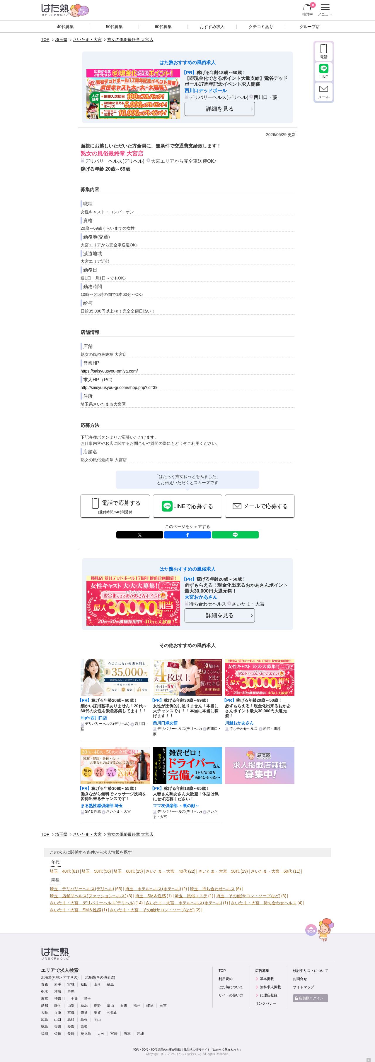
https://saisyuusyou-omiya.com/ (109, 371)
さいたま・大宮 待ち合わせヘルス (263, 902)
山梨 (70, 1005)
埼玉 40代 (60, 871)
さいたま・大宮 (87, 39)
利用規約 (226, 979)
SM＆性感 (93, 811)
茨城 (57, 991)
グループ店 (309, 26)
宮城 (70, 984)
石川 (123, 1005)
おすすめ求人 (212, 26)
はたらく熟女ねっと (188, 1054)
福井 (136, 1005)
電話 (324, 57)
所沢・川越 (272, 729)
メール (324, 97)
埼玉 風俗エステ (191, 895)
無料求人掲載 (270, 987)
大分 (100, 1034)
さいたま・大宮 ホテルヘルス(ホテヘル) (184, 902)
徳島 (44, 1027)
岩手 (57, 984)
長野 (97, 1005)
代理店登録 (268, 995)
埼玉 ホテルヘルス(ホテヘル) (153, 888)
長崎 (70, 1034)
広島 (44, 1020)
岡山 (97, 1020)
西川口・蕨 (265, 97)
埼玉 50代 (92, 871)
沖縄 (140, 1034)
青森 (44, 984)
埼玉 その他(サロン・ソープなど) (248, 895)
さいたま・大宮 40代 (166, 871)
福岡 (44, 1034)
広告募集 (262, 971)
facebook (187, 534)
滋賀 (97, 1012)
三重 (163, 1005)
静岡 (57, 1005)
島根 (84, 1020)
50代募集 (114, 26)
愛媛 (70, 1027)
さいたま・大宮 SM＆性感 (75, 909)
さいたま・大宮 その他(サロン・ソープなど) (152, 909)
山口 (57, 1020)
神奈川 (59, 998)
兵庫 (57, 1012)
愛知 (44, 1005)
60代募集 (163, 26)
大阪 (44, 1012)
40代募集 (65, 26)
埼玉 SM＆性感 (150, 895)
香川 (57, 1027)
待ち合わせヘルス (207, 603)
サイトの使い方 (231, 995)
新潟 (84, 1005)
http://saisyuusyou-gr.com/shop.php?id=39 (119, 387)
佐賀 (57, 1034)
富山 (110, 1005)
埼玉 (87, 998)
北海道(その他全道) (100, 977)
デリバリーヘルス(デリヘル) (218, 97)
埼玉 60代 (124, 871)
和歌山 (112, 1012)
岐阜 (150, 1005)
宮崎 (113, 1034)
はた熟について (231, 987)
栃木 (44, 991)
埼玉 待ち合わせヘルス (212, 888)
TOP (45, 39)
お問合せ (300, 979)
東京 (44, 998)
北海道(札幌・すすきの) (60, 977)
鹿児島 (86, 1034)
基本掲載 (267, 979)
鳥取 (70, 1020)
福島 (110, 984)
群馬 (70, 991)
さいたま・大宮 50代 (219, 871)
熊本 (127, 1034)
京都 (70, 1012)
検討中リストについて (310, 971)
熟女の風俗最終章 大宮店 (130, 39)
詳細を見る (220, 109)
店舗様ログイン (311, 998)
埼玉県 (61, 39)
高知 (84, 1027)
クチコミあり (261, 26)
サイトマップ (303, 987)
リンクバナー (265, 1003)
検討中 (309, 9)
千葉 (74, 998)
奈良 (84, 1012)
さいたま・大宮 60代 (271, 871)
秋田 (84, 984)
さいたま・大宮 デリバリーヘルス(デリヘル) (92, 902)
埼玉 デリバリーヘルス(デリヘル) (82, 888)
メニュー (324, 10)
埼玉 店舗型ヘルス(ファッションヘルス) (88, 895)
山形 (97, 984)
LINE (235, 534)
